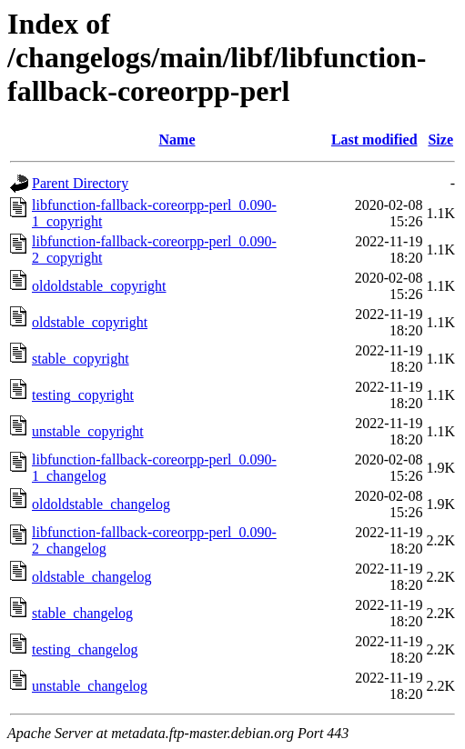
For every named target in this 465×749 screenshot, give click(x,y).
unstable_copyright (88, 431)
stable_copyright (80, 358)
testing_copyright (83, 395)
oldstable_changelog (92, 576)
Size (440, 139)
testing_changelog (84, 649)
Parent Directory (80, 183)
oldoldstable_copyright (99, 286)
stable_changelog (82, 613)
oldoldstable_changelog (101, 504)
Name (177, 139)
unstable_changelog (89, 686)
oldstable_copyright (89, 322)
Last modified (374, 139)
